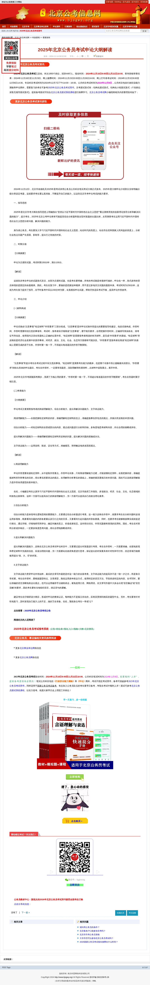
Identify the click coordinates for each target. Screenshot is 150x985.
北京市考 (25, 27)
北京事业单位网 (27, 648)
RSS (4, 967)
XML (94, 981)
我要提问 (99, 56)
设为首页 (135, 2)
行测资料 (68, 27)
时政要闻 (14, 27)
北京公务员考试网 (22, 38)
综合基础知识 (81, 27)
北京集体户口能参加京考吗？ (93, 931)
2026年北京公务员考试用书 (31, 31)
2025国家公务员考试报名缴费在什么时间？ (99, 942)
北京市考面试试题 (111, 27)
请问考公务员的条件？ (90, 927)
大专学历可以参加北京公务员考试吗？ (96, 938)
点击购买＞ (77, 821)
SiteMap (118, 2)
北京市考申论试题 (130, 27)
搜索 (145, 31)
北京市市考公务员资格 (90, 934)
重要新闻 (46, 38)
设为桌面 (126, 2)
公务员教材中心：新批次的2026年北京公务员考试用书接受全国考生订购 (48, 899)
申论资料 (56, 27)
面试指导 (95, 27)
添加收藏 (144, 2)
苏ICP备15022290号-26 (99, 977)
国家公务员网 (7, 31)
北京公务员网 (26, 657)
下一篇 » (26, 912)
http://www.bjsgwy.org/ (64, 977)
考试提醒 (132, 913)
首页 (4, 27)
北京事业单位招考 (41, 27)
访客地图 (109, 2)
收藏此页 (120, 913)
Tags (8, 967)
